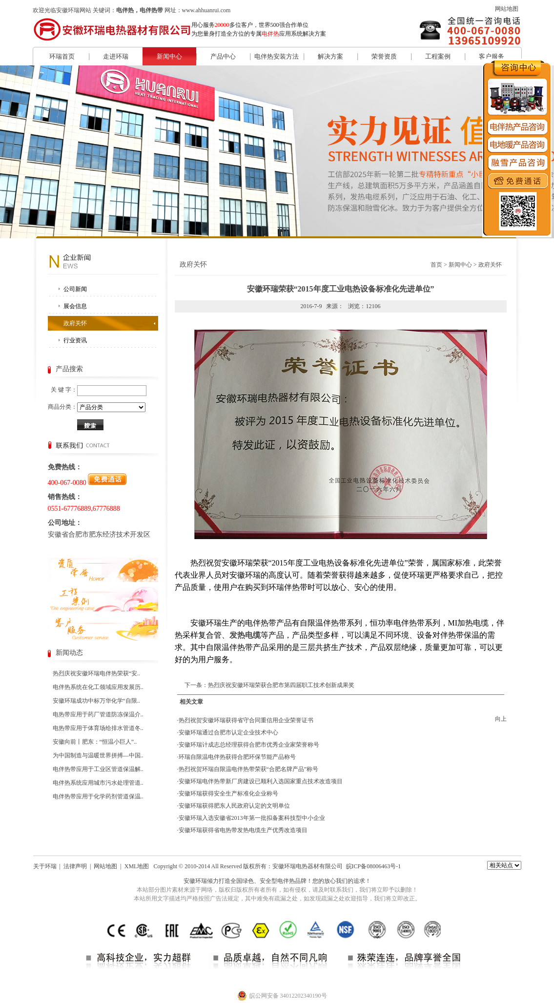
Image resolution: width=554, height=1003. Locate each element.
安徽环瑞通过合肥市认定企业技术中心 (228, 732)
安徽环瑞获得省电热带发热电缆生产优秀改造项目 (243, 830)
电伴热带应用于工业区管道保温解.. (98, 769)
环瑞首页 (62, 56)
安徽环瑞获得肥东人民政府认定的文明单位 (234, 805)
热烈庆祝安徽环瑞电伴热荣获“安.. (96, 673)
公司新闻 (75, 289)
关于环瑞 (45, 866)
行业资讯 (75, 340)
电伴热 (286, 881)
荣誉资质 (384, 56)
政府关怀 (75, 323)
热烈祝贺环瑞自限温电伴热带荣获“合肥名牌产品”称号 (249, 769)
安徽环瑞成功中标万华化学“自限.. (96, 700)
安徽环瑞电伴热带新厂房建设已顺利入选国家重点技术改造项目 (261, 781)
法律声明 (75, 866)
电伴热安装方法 (276, 56)
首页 (436, 264)
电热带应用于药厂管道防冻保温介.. (98, 714)
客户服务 (491, 56)
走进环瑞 (115, 56)
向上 (501, 718)
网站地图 (506, 8)
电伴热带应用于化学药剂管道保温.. (98, 796)
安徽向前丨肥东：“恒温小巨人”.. (95, 741)
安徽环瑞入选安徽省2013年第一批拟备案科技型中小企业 (252, 818)
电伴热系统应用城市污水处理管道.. (98, 782)
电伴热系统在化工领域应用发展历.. (98, 687)
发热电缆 (245, 635)
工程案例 (438, 56)
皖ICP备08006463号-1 (373, 866)
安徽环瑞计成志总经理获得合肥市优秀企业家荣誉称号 (249, 744)
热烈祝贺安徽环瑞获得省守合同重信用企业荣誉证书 (246, 720)
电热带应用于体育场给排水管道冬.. (98, 728)
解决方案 (330, 56)
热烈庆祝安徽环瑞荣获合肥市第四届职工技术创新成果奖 (281, 685)
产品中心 (223, 56)
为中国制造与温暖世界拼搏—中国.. (98, 755)
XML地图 (136, 866)
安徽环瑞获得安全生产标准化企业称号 (228, 793)
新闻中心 (169, 56)
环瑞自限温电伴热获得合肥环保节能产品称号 (237, 756)
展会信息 (75, 306)
